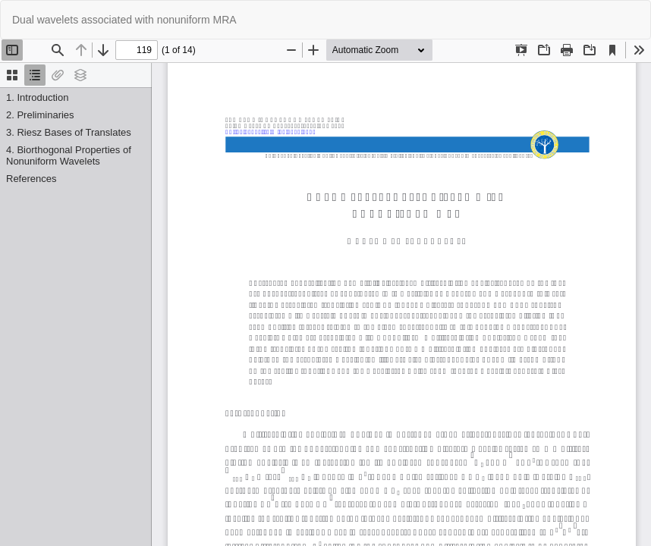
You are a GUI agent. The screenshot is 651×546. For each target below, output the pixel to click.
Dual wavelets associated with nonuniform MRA (124, 20)
